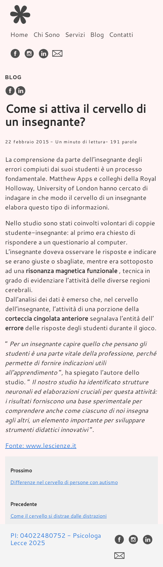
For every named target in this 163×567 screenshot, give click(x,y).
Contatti (121, 34)
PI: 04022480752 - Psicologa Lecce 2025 (55, 539)
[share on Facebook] (10, 91)
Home (19, 34)
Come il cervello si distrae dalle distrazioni (58, 515)
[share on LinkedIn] (20, 91)
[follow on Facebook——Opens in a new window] (16, 51)
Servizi (75, 34)
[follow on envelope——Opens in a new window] (58, 51)
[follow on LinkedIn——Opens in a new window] (44, 51)
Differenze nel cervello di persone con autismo (64, 482)
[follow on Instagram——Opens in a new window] (30, 51)
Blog (97, 34)
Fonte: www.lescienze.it (40, 445)
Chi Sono (46, 34)
